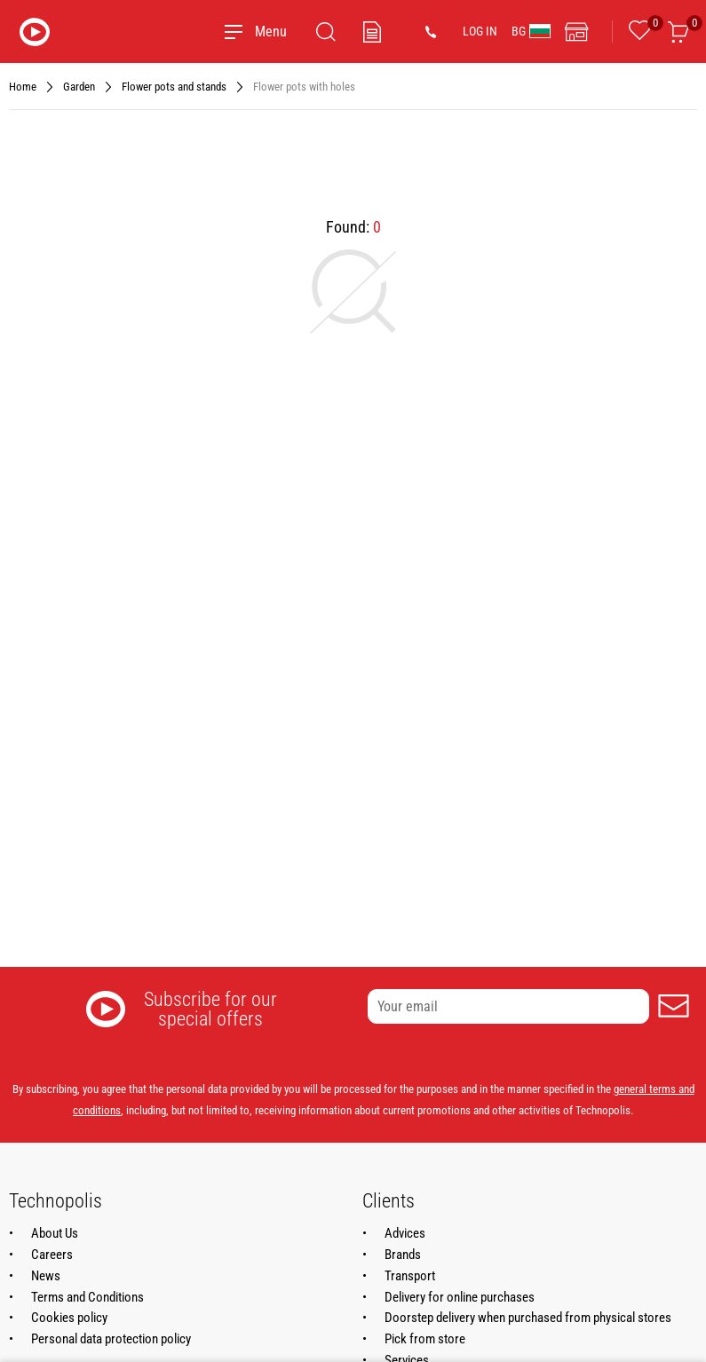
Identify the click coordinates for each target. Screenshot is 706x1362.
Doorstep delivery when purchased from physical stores (528, 1318)
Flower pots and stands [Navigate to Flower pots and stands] (174, 86)
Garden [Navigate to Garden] (79, 86)
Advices (405, 1233)
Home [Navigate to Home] (22, 86)
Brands (403, 1255)
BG (531, 31)
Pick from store (425, 1339)
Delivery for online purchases (460, 1297)
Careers (52, 1255)
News (45, 1276)
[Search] (326, 32)
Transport (410, 1276)
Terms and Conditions (87, 1297)
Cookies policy (69, 1318)
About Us (54, 1233)
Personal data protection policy (111, 1339)
